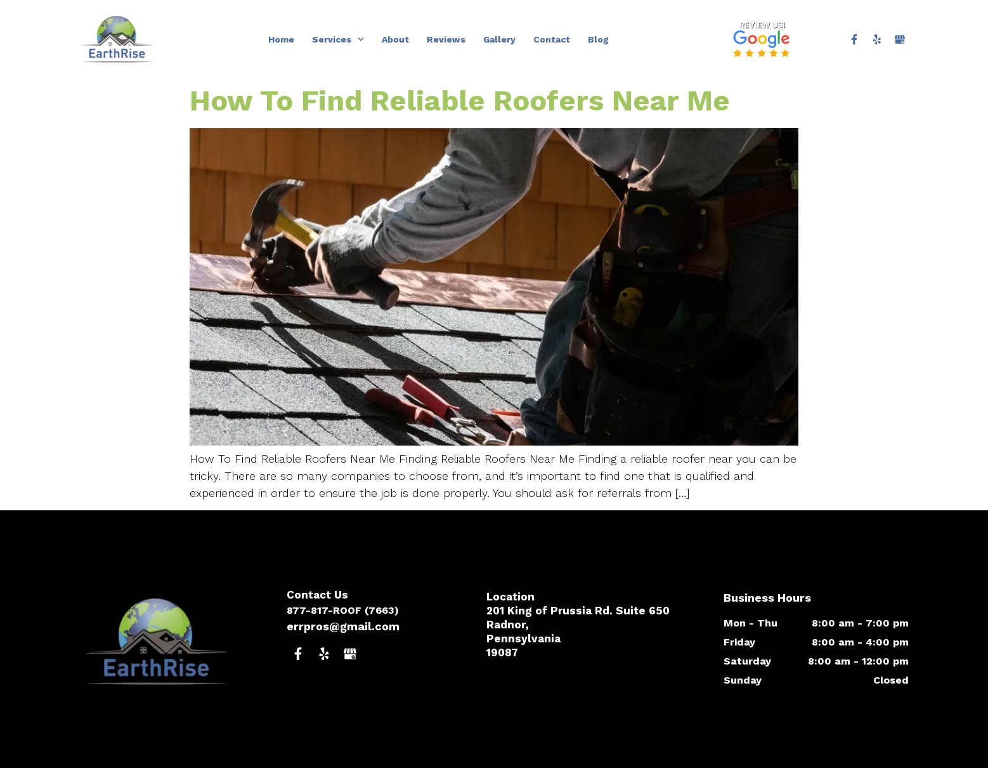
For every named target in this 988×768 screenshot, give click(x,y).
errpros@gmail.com (343, 626)
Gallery (499, 39)
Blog (598, 39)
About (395, 39)
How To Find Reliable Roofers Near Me (460, 100)
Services (338, 39)
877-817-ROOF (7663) (343, 610)
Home (281, 39)
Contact (551, 39)
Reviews (446, 39)
